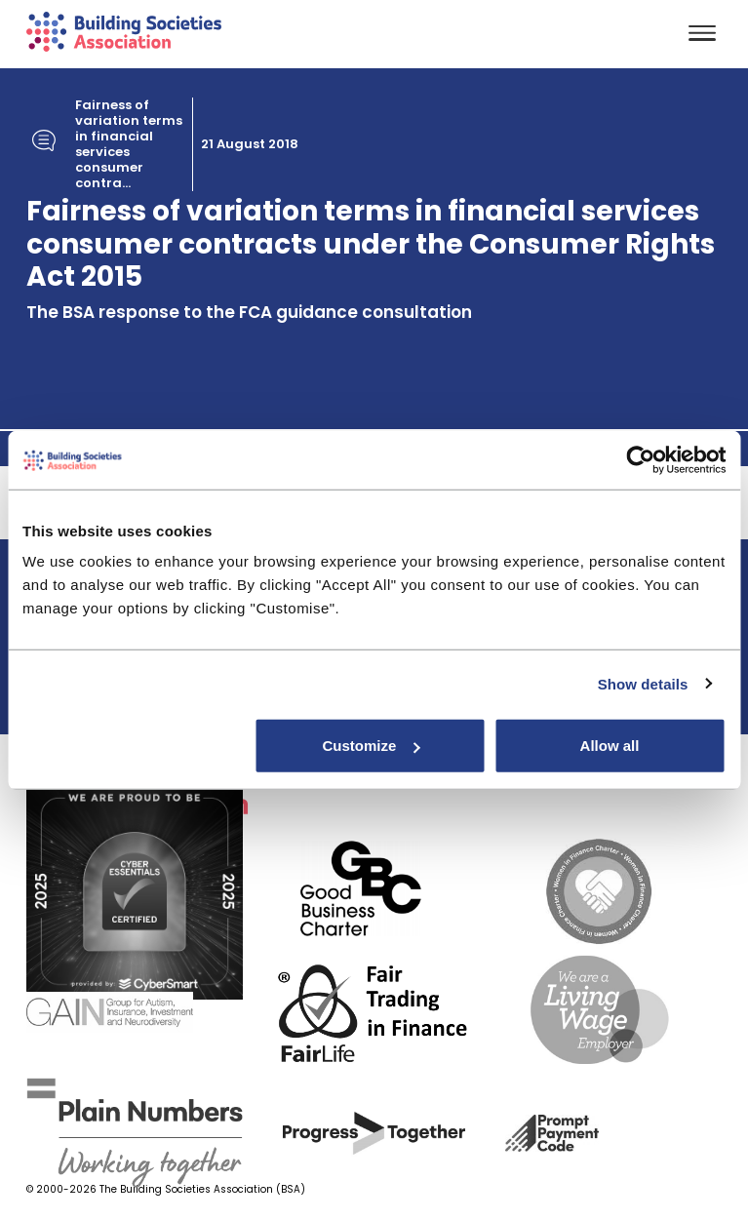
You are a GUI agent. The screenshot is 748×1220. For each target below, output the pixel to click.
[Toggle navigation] (702, 35)
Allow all (610, 745)
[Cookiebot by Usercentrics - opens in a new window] (640, 459)
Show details (643, 683)
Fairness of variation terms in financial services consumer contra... (128, 144)
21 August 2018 (249, 144)
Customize (370, 745)
